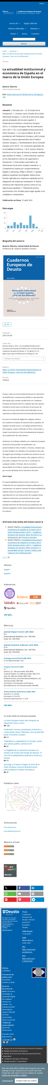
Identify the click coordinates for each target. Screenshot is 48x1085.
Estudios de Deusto (11, 1064)
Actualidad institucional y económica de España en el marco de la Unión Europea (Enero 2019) (25, 529)
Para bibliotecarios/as (12, 831)
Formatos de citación (12, 358)
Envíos (13, 33)
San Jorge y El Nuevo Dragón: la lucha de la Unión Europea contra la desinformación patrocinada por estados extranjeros (22, 767)
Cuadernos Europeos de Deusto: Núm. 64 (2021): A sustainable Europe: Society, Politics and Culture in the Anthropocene (24, 549)
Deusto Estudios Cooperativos (15, 1061)
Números (34, 28)
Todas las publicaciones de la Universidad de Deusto (22, 1078)
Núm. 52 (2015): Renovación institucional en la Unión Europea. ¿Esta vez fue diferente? (22, 55)
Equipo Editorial (30, 23)
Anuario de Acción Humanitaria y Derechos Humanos (23, 1048)
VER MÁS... (8, 615)
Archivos (13, 51)
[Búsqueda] (24, 39)
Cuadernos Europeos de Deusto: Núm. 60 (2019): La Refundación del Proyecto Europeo (25, 535)
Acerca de (13, 23)
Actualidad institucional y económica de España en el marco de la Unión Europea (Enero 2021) (25, 542)
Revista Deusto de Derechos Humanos (18, 1066)
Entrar (42, 3)
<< (4, 557)
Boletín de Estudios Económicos (16, 1051)
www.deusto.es (7, 930)
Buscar (24, 44)
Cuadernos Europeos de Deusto (16, 1059)
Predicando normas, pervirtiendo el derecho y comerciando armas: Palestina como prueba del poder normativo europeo (24, 732)
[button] (10, 888)
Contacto (35, 33)
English (7, 569)
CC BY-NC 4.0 (9, 1041)
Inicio (5, 51)
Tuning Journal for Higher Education (17, 1069)
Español (7, 573)
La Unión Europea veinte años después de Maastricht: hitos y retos (21, 721)
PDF (7, 324)
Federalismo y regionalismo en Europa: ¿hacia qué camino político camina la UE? (23, 742)
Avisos (24, 33)
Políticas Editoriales (16, 28)
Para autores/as (10, 827)
